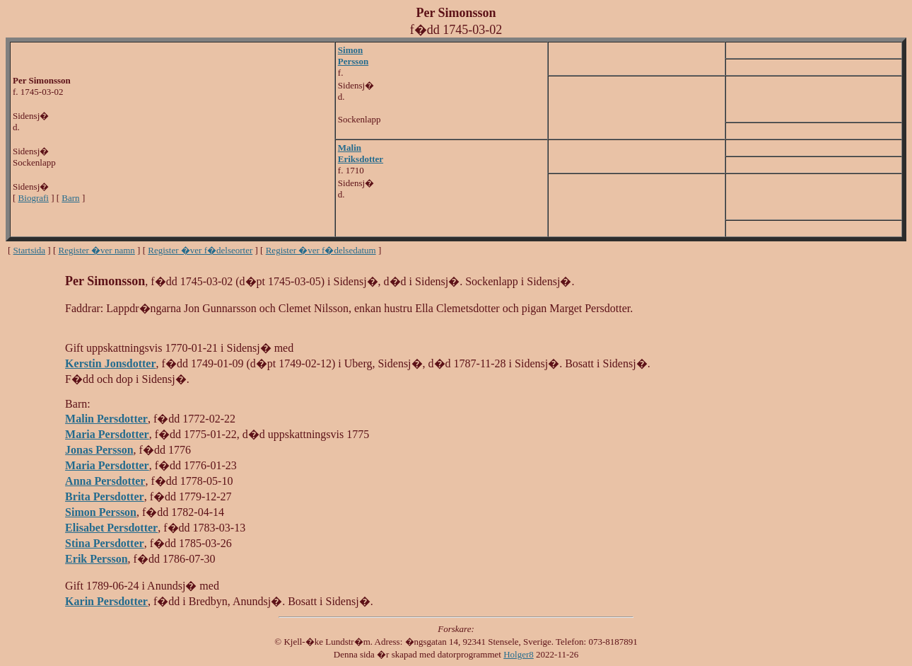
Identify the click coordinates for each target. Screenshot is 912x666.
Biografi (33, 198)
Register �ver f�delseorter (200, 250)
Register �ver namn (97, 250)
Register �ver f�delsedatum (321, 250)
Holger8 (518, 654)
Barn (70, 198)
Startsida (29, 250)
